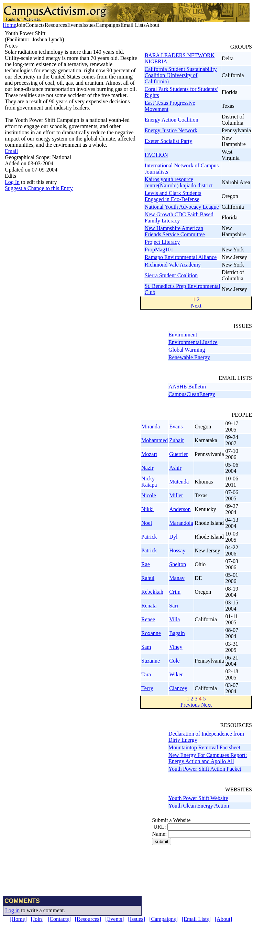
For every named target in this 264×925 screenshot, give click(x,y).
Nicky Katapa (149, 482)
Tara (146, 674)
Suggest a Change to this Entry (39, 188)
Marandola (181, 523)
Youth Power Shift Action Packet (204, 769)
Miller (176, 495)
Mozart (149, 454)
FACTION (156, 155)
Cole (174, 661)
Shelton (177, 564)
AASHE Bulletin (187, 386)
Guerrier (178, 454)
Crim (174, 592)
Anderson (179, 509)
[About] (223, 919)
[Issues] (136, 919)
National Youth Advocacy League (182, 207)
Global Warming (186, 350)
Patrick (149, 537)
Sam (146, 647)
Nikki (147, 509)
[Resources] (88, 919)
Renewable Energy (189, 357)
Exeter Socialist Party (168, 141)
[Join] (37, 919)
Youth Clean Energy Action (198, 806)
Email (11, 151)
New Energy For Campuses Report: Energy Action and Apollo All (207, 758)
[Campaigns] (163, 919)
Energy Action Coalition (171, 120)
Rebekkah (152, 592)
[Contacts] (59, 919)
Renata (148, 606)
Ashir (175, 468)
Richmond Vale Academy (173, 265)
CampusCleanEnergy (191, 394)
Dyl (173, 537)
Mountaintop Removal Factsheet (204, 747)
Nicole (148, 495)
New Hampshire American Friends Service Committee (175, 231)
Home (9, 25)
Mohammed (154, 440)
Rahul (147, 578)
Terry (147, 688)
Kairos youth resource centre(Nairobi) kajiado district (179, 182)
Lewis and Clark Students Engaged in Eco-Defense (173, 196)
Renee (148, 619)
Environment (182, 334)
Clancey (178, 688)
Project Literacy (162, 242)
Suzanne (150, 661)
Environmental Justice (193, 342)
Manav (176, 578)
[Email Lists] (196, 919)
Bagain (177, 633)
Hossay (177, 550)
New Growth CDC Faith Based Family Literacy (179, 217)
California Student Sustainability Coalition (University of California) (181, 75)
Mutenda (179, 482)
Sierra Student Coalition (171, 275)
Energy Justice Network (171, 130)
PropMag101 (159, 249)
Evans (176, 426)
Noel (146, 523)
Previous (190, 705)
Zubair (176, 440)
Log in (12, 910)
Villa (174, 619)
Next (196, 306)
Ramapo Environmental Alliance (181, 257)
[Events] (114, 919)
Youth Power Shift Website (198, 798)
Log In (12, 182)
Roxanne (151, 633)
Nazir (147, 468)
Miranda (150, 426)
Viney (175, 647)
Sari (173, 606)
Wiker (176, 674)
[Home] (18, 919)
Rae (145, 564)
